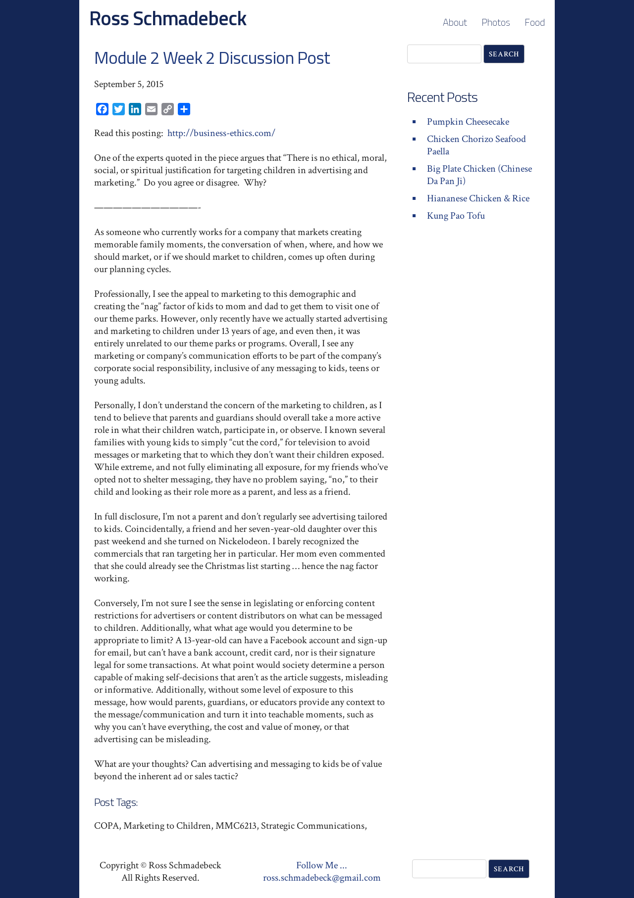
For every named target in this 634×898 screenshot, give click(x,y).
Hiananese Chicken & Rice (478, 198)
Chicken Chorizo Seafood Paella (476, 145)
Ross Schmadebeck (167, 18)
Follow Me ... (321, 865)
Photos (495, 22)
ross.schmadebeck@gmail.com (322, 877)
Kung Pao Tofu (456, 215)
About (455, 22)
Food (535, 22)
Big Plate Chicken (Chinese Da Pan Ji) (479, 175)
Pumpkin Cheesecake (468, 121)
